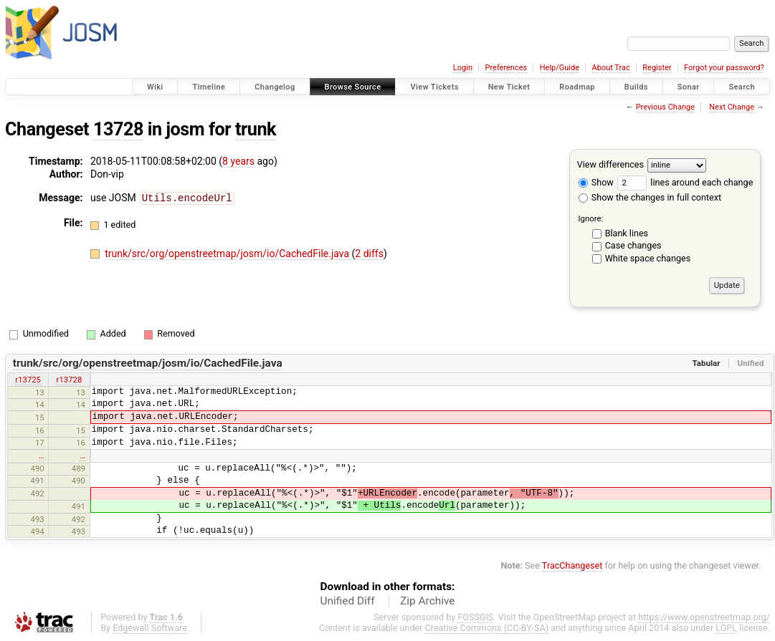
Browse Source (353, 87)
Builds (636, 87)
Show (596, 182)
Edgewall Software (150, 627)
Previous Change (665, 107)
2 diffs (369, 253)
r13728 (69, 380)
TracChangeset (572, 565)
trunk (255, 129)
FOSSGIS (475, 617)
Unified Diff (347, 600)
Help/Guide (559, 67)
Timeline (208, 87)
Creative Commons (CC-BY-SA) (487, 627)
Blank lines (626, 233)
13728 (118, 129)
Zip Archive (427, 600)
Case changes (633, 245)
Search (741, 87)
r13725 (28, 380)
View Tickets (434, 87)
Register (656, 67)
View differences (610, 164)
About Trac (611, 67)
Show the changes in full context (650, 197)
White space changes (648, 258)
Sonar (688, 87)
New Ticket (509, 87)
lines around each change (685, 182)
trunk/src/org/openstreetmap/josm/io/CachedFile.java (228, 253)
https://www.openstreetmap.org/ (704, 617)
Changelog (275, 87)
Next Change (731, 107)
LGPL (726, 627)
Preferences (506, 67)
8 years (238, 161)
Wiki (155, 87)
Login (462, 67)
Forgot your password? (724, 67)
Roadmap (577, 87)
